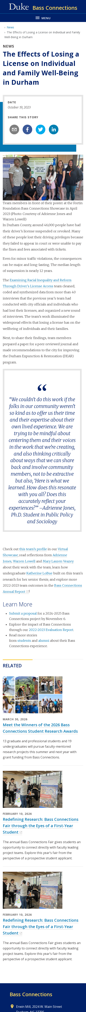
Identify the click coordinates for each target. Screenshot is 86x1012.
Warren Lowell (24, 561)
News (10, 27)
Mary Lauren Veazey (58, 561)
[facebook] (27, 129)
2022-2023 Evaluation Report (51, 630)
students (24, 641)
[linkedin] (54, 129)
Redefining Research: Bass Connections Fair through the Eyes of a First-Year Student (40, 826)
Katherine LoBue (39, 573)
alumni (43, 641)
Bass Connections (31, 994)
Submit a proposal (23, 613)
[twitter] (40, 129)
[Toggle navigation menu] (43, 17)
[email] (14, 129)
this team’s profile (33, 549)
